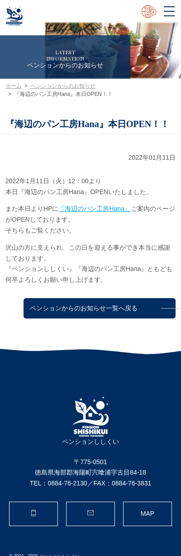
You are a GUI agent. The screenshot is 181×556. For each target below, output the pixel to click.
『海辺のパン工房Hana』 (94, 208)
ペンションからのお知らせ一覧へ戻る (84, 308)
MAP (147, 513)
